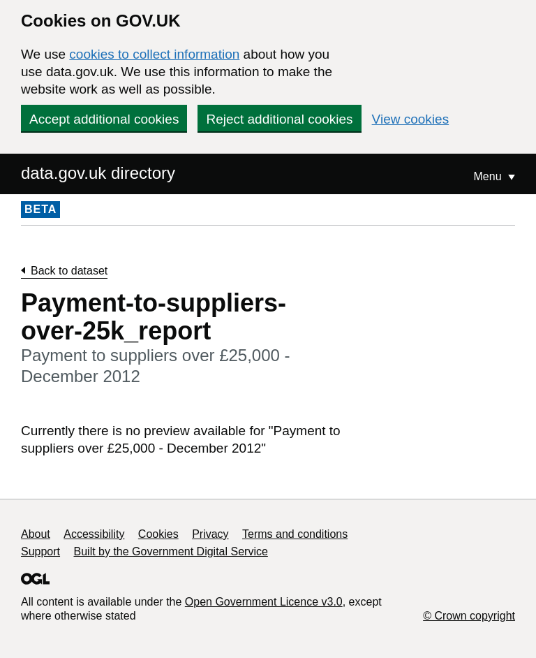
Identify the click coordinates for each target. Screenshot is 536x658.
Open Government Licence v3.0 (264, 602)
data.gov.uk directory (98, 172)
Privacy (210, 534)
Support (40, 551)
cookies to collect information (154, 54)
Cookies (158, 534)
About (35, 534)
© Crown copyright (469, 616)
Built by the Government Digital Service (171, 551)
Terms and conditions (295, 534)
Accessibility (94, 534)
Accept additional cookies (104, 119)
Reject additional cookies (279, 119)
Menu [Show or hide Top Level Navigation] (489, 176)
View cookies (410, 119)
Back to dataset (69, 271)
